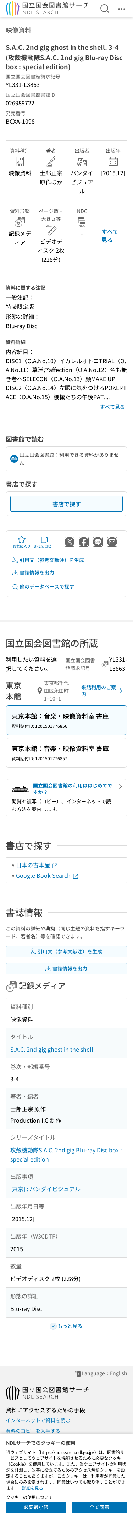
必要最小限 (36, 1507)
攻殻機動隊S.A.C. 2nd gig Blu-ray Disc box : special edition (66, 1154)
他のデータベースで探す (43, 586)
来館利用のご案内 (103, 691)
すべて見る (109, 235)
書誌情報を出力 (33, 572)
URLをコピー (44, 542)
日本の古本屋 (37, 865)
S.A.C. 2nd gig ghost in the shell (51, 1049)
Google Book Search (47, 875)
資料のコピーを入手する (33, 1430)
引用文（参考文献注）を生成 (48, 560)
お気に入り (22, 542)
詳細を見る (32, 1488)
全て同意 (99, 1507)
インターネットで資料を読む (38, 1420)
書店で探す (66, 504)
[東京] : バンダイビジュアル (45, 1188)
